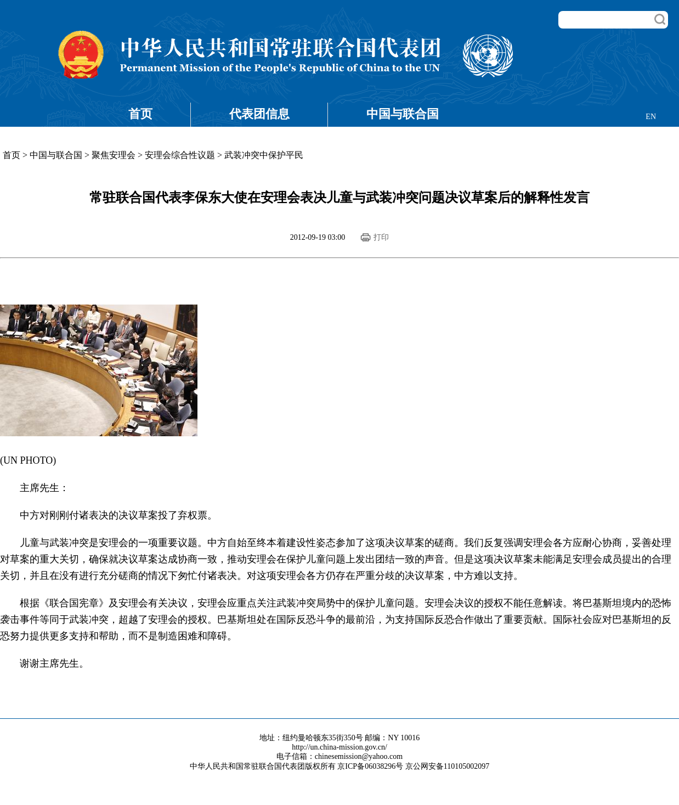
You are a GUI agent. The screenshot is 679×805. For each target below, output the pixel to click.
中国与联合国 (402, 114)
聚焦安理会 (113, 155)
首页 (140, 114)
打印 (381, 237)
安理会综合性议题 (180, 155)
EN (651, 116)
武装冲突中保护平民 (263, 155)
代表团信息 (259, 114)
